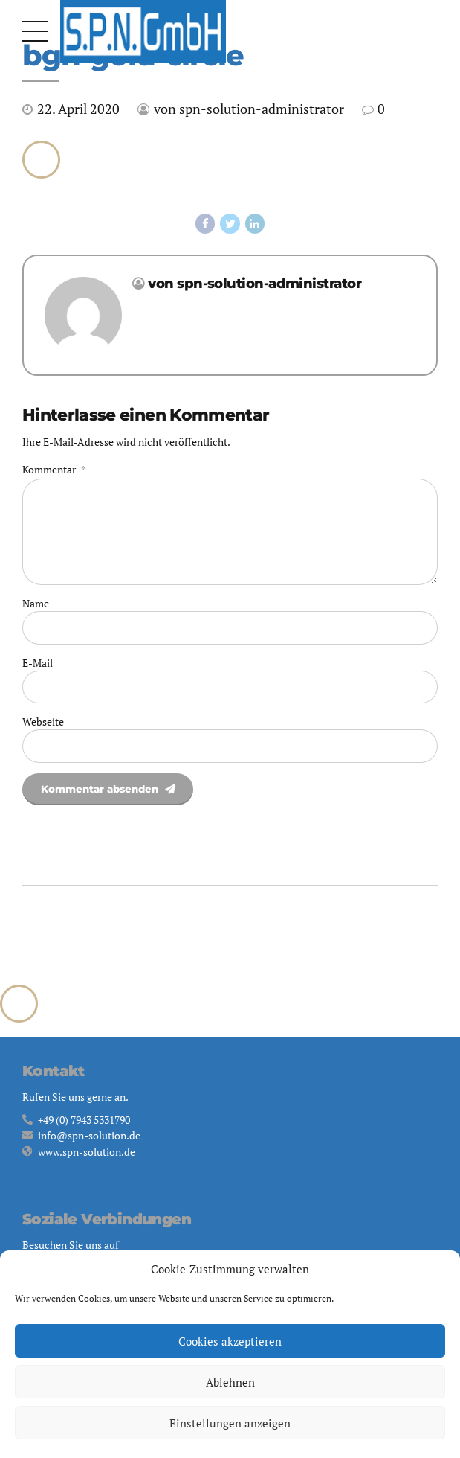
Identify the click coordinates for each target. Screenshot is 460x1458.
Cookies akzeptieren (230, 1341)
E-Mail (37, 669)
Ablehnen (230, 1382)
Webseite (43, 728)
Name (35, 608)
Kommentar (53, 470)
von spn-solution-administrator (249, 109)
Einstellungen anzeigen (230, 1423)
